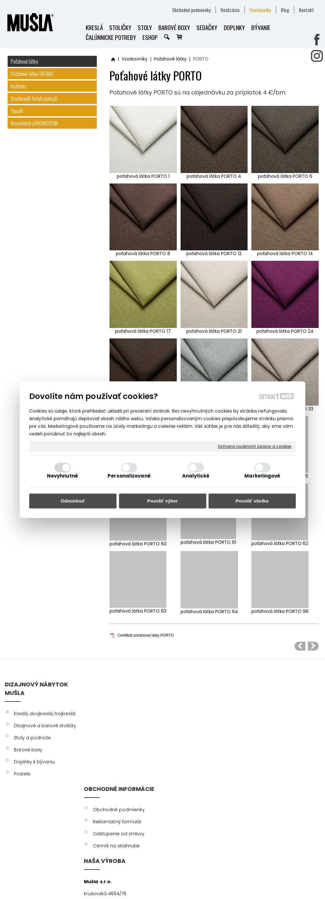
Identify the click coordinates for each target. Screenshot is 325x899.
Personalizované (129, 475)
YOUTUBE (265, 729)
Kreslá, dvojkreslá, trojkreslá (44, 713)
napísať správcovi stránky (159, 883)
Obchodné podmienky (120, 705)
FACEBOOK (268, 705)
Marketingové (262, 475)
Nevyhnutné (62, 475)
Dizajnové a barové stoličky (45, 725)
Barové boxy (28, 750)
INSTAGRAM (268, 717)
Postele (22, 774)
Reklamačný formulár (118, 717)
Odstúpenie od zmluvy (119, 729)
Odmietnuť (73, 501)
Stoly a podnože (32, 738)
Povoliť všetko (252, 501)
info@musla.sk (180, 765)
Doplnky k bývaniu (34, 762)
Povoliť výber (162, 501)
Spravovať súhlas (286, 883)
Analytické (196, 475)
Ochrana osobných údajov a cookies (254, 446)
